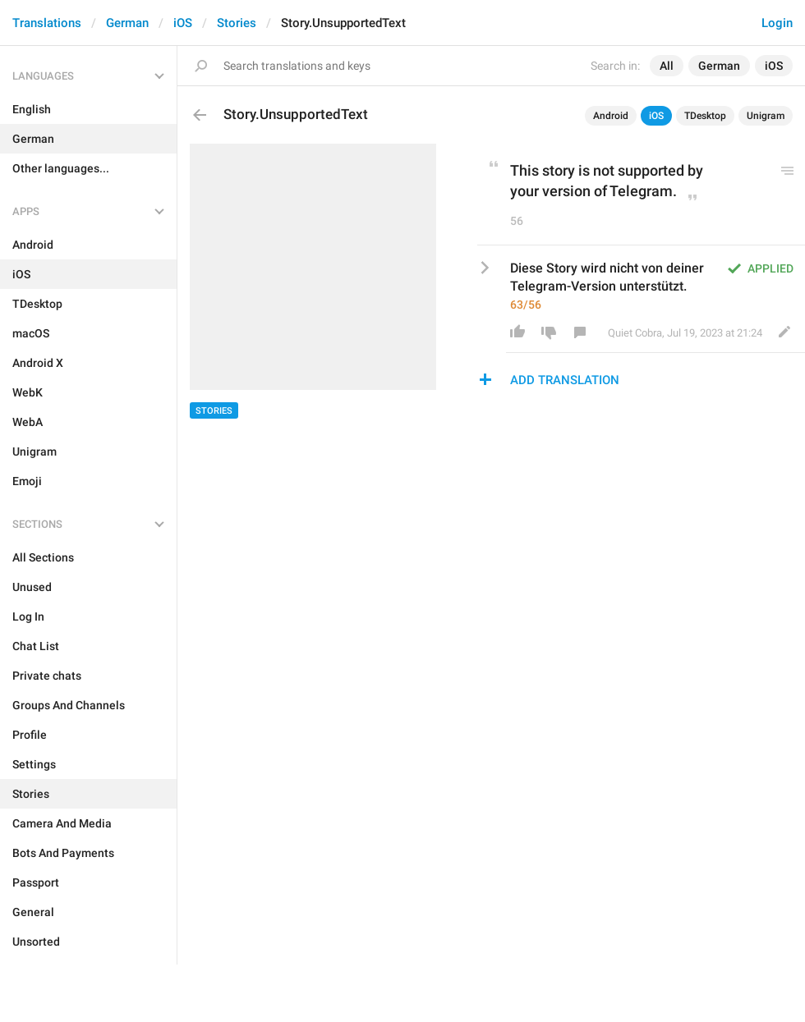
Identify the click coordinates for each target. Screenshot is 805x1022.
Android (610, 115)
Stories (236, 23)
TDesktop (705, 115)
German (127, 23)
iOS (182, 23)
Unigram (765, 115)
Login (777, 23)
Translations (46, 23)
